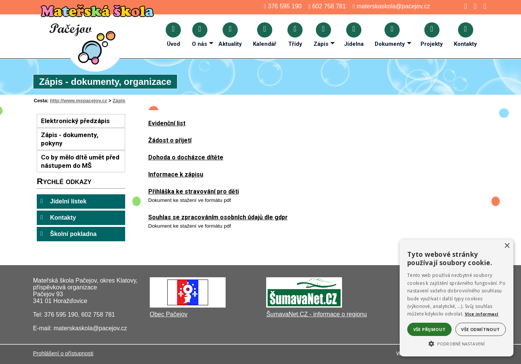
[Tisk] (482, 6)
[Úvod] (463, 6)
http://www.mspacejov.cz (78, 100)
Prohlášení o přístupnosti (63, 353)
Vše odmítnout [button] (480, 329)
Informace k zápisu (175, 174)
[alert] (456, 297)
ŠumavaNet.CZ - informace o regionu (316, 314)
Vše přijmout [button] (429, 329)
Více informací (482, 314)
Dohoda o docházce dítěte (185, 157)
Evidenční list (166, 123)
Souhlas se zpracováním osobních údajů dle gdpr (218, 217)
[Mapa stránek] (473, 6)
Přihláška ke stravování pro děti (193, 191)
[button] (456, 343)
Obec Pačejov (169, 314)
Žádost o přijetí (169, 140)
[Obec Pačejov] (188, 305)
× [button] (507, 246)
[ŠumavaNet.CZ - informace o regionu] (304, 305)
